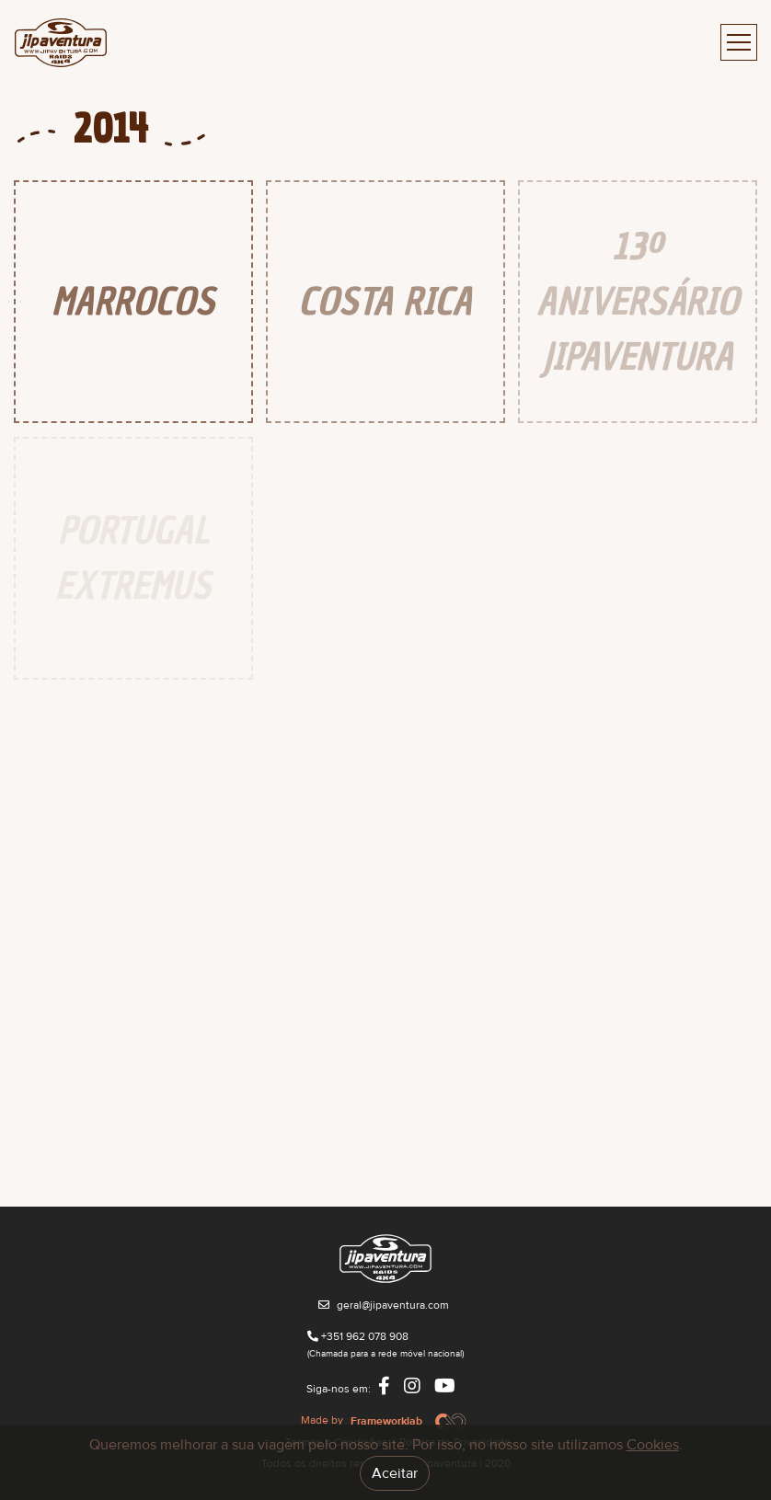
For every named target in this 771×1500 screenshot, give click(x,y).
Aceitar (395, 1473)
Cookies (653, 1444)
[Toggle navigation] (738, 42)
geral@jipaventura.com (393, 1305)
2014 (110, 129)
